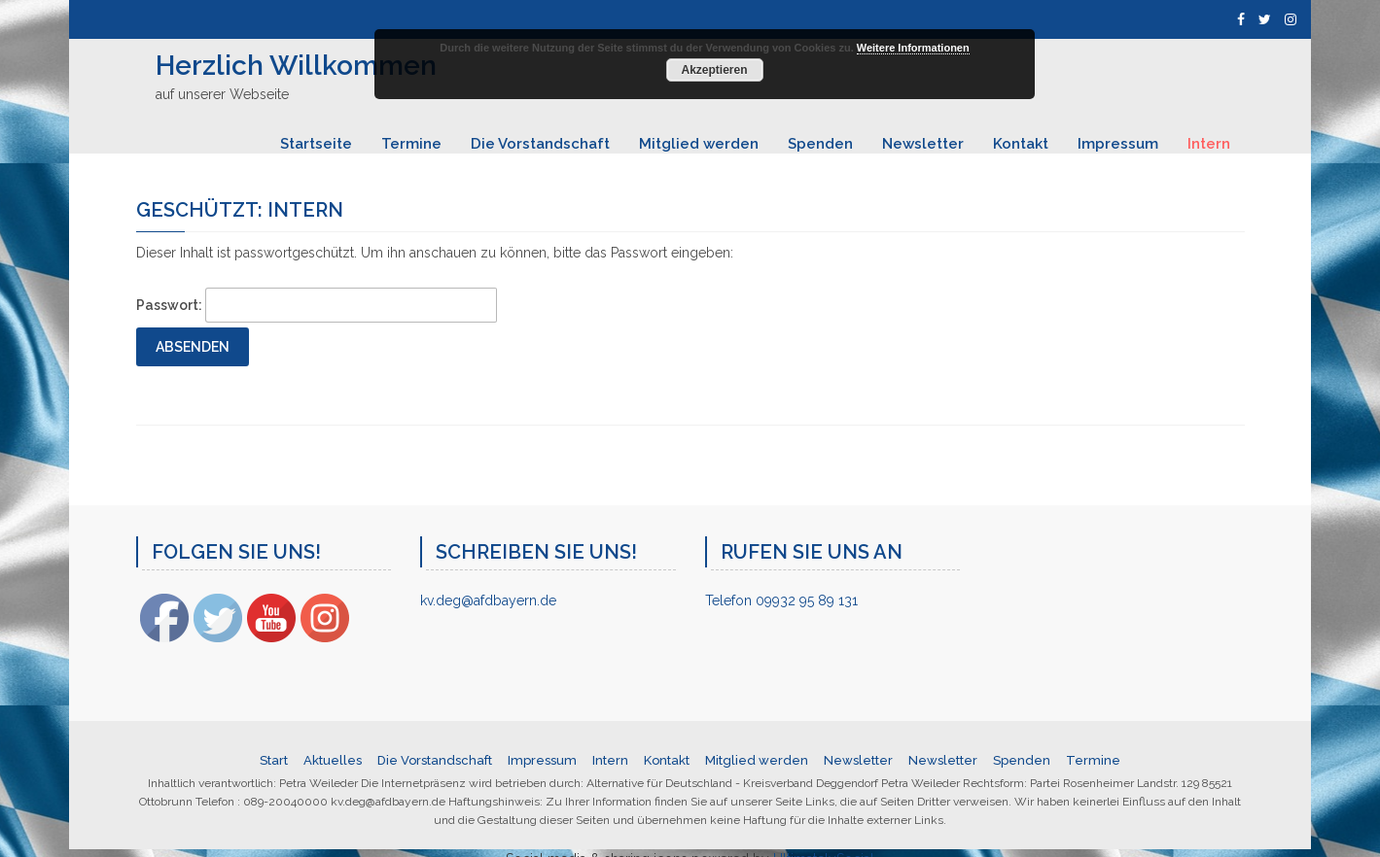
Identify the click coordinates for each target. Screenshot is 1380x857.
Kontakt (1020, 144)
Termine (411, 144)
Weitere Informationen (913, 47)
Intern (1208, 144)
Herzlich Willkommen (296, 66)
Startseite (316, 144)
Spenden (820, 144)
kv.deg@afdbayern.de (488, 600)
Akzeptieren (714, 70)
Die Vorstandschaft (540, 144)
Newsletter (923, 144)
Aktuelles (332, 760)
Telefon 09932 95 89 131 (781, 600)
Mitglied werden (699, 144)
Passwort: (316, 305)
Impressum (1118, 144)
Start (274, 760)
